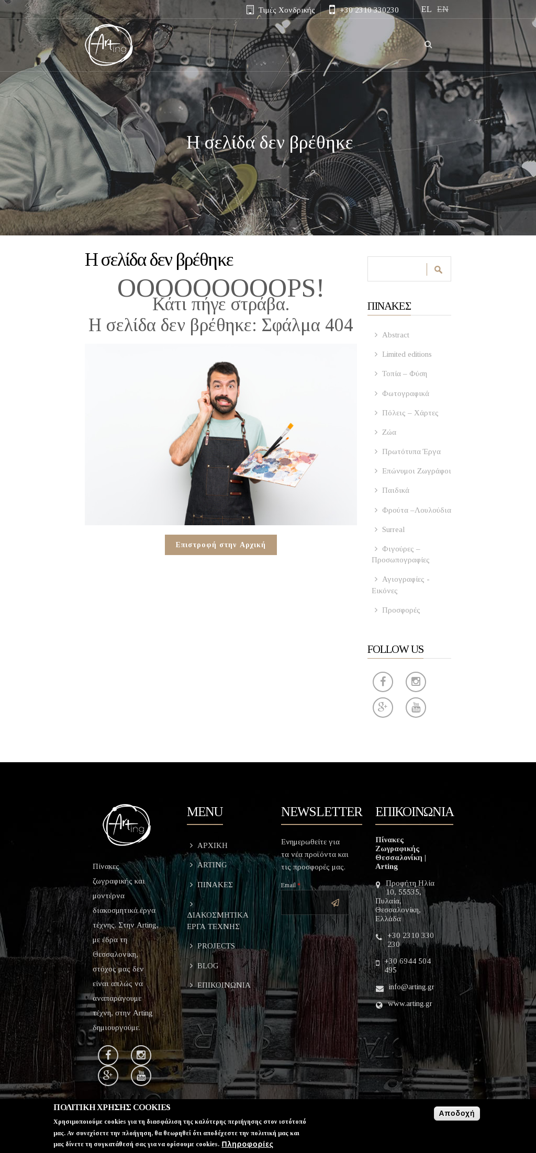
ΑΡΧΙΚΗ (212, 845)
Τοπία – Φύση (404, 373)
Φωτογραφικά (405, 393)
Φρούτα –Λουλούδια (416, 510)
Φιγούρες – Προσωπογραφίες (401, 554)
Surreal (393, 529)
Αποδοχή (457, 1114)
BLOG (207, 966)
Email (290, 885)
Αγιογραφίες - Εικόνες (401, 584)
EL (426, 9)
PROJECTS (216, 946)
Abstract (395, 335)
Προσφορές (401, 610)
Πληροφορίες (247, 1144)
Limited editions (407, 354)
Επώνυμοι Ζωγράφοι (416, 471)
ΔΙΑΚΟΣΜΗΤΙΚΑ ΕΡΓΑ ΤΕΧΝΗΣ (218, 920)
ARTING (212, 865)
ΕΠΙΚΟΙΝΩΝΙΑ (224, 985)
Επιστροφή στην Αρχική (221, 545)
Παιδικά (395, 490)
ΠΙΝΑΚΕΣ (215, 884)
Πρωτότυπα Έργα (411, 451)
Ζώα (389, 432)
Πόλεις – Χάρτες (410, 413)
